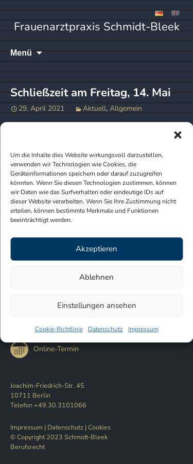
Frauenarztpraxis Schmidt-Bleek (97, 27)
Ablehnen (96, 277)
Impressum (143, 329)
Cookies (99, 427)
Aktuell (94, 108)
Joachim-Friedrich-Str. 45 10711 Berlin (47, 390)
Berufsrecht (27, 446)
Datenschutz (105, 329)
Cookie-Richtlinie (59, 329)
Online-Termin (44, 349)
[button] (177, 135)
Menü (21, 52)
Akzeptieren (96, 249)
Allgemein (126, 108)
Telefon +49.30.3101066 (48, 405)
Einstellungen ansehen (96, 305)
